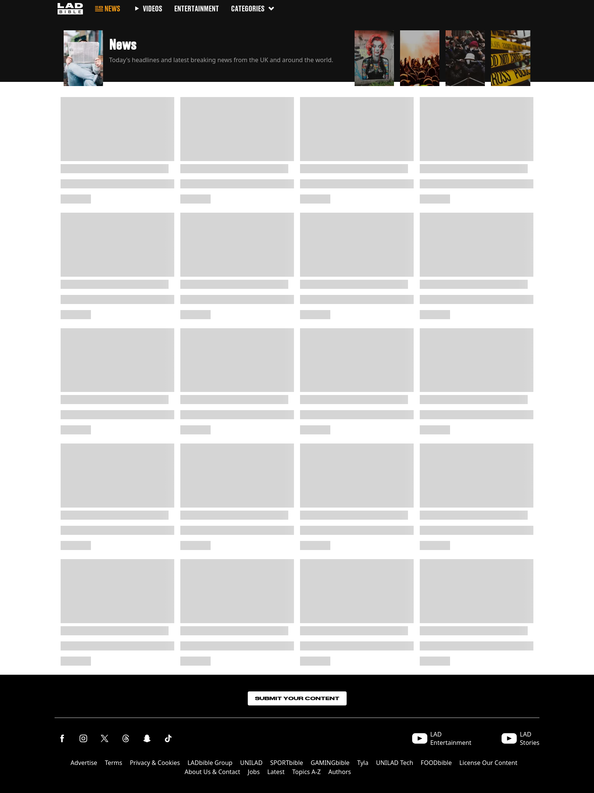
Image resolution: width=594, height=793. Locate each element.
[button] (206, 56)
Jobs (254, 772)
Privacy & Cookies (155, 763)
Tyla (363, 763)
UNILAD (251, 763)
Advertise (83, 763)
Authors (339, 772)
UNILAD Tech (394, 763)
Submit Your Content (297, 698)
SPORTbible (286, 763)
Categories (253, 8)
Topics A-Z (306, 772)
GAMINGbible (330, 763)
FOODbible (436, 763)
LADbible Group (210, 763)
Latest (276, 772)
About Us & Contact (212, 772)
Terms (113, 763)
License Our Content (488, 763)
